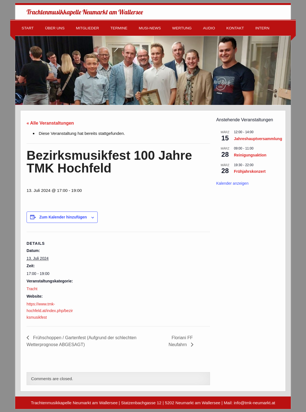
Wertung (181, 28)
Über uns (55, 28)
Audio (209, 28)
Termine (119, 28)
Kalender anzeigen (232, 183)
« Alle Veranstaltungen (50, 123)
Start (28, 28)
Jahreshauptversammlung (258, 139)
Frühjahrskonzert (249, 171)
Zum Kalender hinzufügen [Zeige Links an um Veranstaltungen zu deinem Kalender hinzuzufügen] (63, 217)
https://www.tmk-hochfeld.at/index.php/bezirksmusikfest (50, 311)
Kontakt (235, 28)
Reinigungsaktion (250, 155)
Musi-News (150, 28)
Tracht (32, 289)
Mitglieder (87, 28)
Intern (262, 28)
